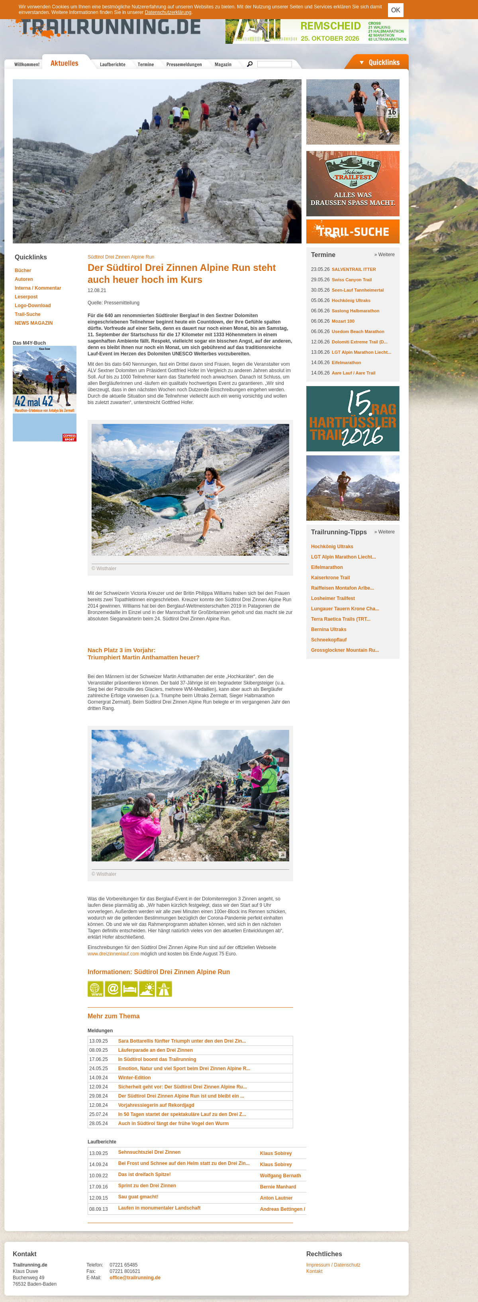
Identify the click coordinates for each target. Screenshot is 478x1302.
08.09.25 (98, 1050)
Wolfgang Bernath (280, 1175)
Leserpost (26, 297)
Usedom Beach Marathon (358, 331)
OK (395, 10)
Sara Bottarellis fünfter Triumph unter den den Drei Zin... (182, 1041)
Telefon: (94, 1265)
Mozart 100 (343, 321)
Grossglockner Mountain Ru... (345, 650)
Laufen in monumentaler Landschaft (159, 1208)
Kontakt (314, 1271)
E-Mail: (93, 1277)
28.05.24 (98, 1123)
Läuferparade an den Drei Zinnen (155, 1050)
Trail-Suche (28, 314)
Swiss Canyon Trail (352, 279)
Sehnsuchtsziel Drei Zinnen (149, 1152)
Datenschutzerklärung (168, 12)
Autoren (24, 279)
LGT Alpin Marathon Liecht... (361, 352)
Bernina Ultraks (329, 629)
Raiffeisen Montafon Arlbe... (342, 588)
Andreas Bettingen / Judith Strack (298, 1209)
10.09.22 (98, 1175)
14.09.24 (98, 1077)
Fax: (91, 1271)
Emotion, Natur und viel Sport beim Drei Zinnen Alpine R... (184, 1068)
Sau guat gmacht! (138, 1197)
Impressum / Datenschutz (333, 1265)
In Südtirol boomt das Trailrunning (157, 1059)
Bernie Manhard (278, 1187)
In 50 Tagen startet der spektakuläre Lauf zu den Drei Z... (182, 1114)
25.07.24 (98, 1114)
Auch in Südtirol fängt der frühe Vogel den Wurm (173, 1123)
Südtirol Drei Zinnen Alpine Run (121, 257)
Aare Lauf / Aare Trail (354, 373)
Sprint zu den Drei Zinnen (147, 1185)
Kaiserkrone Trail (330, 577)
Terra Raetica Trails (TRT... (340, 619)
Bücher (23, 270)
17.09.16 (98, 1187)
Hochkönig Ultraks (351, 300)
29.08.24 (98, 1096)
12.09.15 (98, 1198)
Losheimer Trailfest (333, 598)
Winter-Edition (134, 1077)
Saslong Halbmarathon (356, 310)
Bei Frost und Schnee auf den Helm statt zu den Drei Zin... (184, 1163)
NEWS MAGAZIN (34, 323)
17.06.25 (98, 1059)
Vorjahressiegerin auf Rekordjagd (156, 1105)
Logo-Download (33, 305)
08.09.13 (98, 1209)
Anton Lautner (276, 1198)
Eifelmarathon (346, 362)
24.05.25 (98, 1068)
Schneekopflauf (329, 640)
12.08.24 (98, 1105)
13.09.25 (98, 1041)
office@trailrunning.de (135, 1277)
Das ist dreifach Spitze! (144, 1174)
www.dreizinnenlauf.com (113, 954)
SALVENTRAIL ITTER (354, 269)
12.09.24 (98, 1087)
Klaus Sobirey (276, 1153)
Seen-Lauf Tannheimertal (358, 290)
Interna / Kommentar (38, 288)
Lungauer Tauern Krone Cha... (345, 609)
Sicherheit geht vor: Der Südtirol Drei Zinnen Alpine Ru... (182, 1087)
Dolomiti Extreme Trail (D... (360, 341)
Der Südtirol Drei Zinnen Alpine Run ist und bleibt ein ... (181, 1096)
